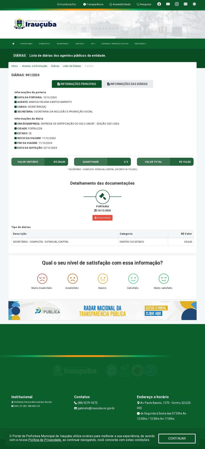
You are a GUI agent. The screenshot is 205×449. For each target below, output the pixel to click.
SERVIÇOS (80, 44)
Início (14, 66)
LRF (93, 44)
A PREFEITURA (26, 44)
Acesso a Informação (34, 66)
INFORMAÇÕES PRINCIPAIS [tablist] (76, 84)
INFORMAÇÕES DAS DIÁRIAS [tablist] (127, 84)
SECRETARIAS (63, 44)
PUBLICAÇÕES (141, 44)
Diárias (55, 66)
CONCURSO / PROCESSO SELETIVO (115, 44)
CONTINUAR (177, 438)
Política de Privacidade (44, 440)
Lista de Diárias (72, 66)
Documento (102, 217)
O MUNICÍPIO (45, 44)
